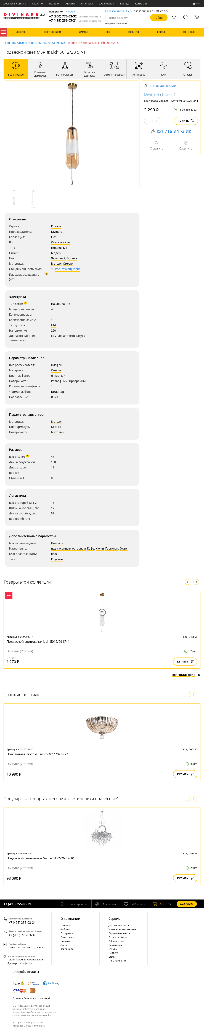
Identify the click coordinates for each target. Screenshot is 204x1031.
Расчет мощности (67, 269)
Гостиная (111, 548)
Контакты (141, 3)
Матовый (57, 432)
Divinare (56, 232)
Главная (9, 43)
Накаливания (60, 304)
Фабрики (65, 929)
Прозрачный (78, 381)
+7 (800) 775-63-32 (75, 16)
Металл (56, 264)
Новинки (65, 941)
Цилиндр (57, 392)
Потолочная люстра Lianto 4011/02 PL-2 (37, 754)
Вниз (54, 397)
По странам (66, 933)
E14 (53, 325)
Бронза (72, 258)
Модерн (56, 253)
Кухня (100, 548)
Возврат (54, 3)
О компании (70, 918)
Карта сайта (66, 948)
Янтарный (58, 258)
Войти (196, 3)
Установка (86, 3)
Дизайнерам (106, 3)
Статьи (112, 956)
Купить (186, 121)
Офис (124, 548)
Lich (54, 237)
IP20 (54, 554)
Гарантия (38, 3)
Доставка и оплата (15, 3)
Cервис (114, 918)
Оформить (186, 904)
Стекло (68, 264)
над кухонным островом (68, 548)
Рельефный (59, 381)
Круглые (57, 559)
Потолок (57, 543)
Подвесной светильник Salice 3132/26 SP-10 (40, 858)
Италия (56, 226)
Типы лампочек (117, 960)
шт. (159, 904)
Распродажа (67, 937)
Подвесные (57, 43)
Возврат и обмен (117, 937)
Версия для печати (163, 85)
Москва (70, 11)
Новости (113, 952)
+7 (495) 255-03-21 (75, 20)
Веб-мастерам (116, 941)
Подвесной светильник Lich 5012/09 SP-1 (38, 641)
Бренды (124, 3)
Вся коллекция (186, 675)
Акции (63, 945)
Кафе (90, 548)
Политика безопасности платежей (31, 998)
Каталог (3, 32)
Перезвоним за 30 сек (118, 11)
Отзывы (70, 3)
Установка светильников (122, 929)
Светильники (38, 43)
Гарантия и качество (119, 933)
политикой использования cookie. (33, 1015)
